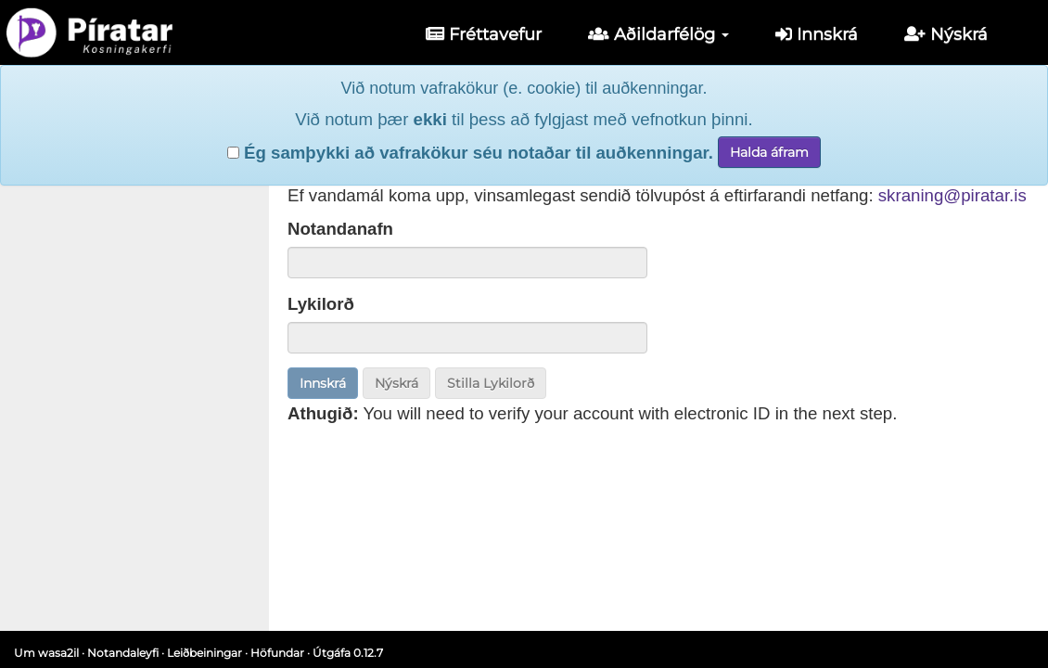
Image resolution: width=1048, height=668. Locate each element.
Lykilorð (321, 304)
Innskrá (816, 34)
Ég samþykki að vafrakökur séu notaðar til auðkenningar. (470, 152)
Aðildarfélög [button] (658, 34)
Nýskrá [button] (396, 383)
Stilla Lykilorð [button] (490, 383)
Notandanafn (340, 228)
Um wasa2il (46, 653)
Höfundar (277, 653)
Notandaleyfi (123, 653)
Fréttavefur (484, 34)
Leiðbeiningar (204, 653)
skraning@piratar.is (952, 195)
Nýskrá (946, 34)
